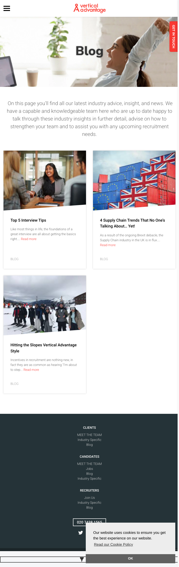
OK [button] (130, 558)
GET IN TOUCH (175, 36)
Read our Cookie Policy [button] (113, 545)
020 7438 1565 (89, 522)
